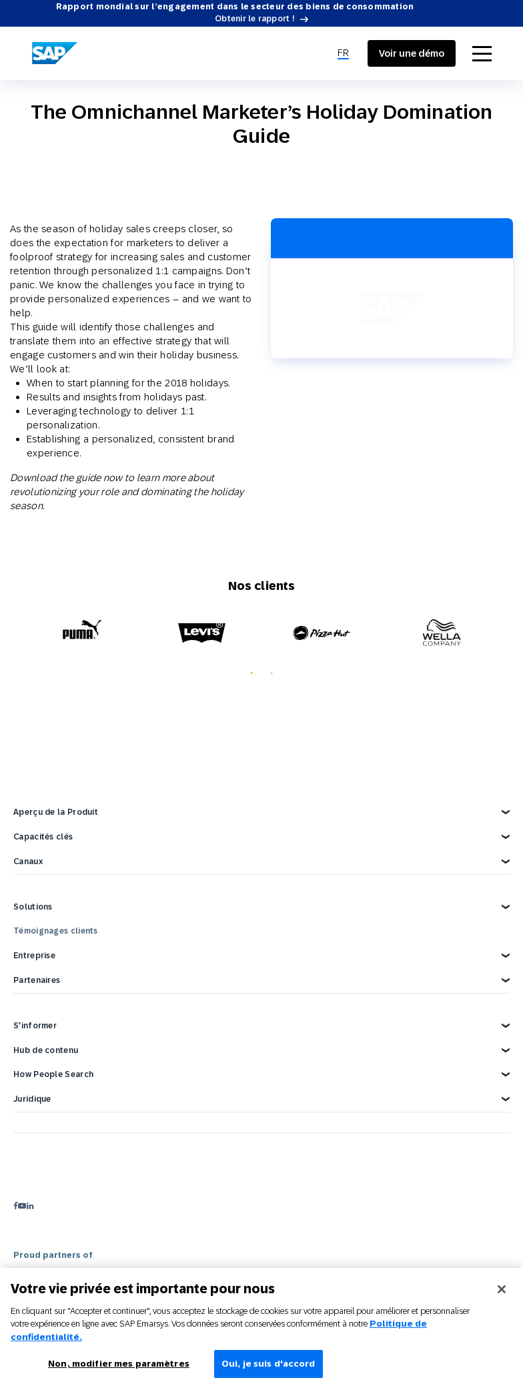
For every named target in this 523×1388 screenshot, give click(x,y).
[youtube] (22, 1205)
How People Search (53, 1074)
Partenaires (36, 980)
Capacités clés (43, 836)
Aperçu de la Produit (55, 812)
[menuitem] (343, 53)
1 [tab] (251, 673)
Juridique (32, 1099)
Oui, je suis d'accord (268, 1371)
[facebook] (15, 1205)
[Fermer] (501, 1296)
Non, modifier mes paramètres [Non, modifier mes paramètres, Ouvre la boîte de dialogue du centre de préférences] (118, 1371)
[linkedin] (30, 1205)
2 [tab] (271, 673)
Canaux (28, 861)
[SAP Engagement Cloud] (54, 53)
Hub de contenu (45, 1050)
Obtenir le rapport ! (255, 18)
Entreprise (34, 955)
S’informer (35, 1025)
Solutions (33, 907)
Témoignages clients (55, 931)
